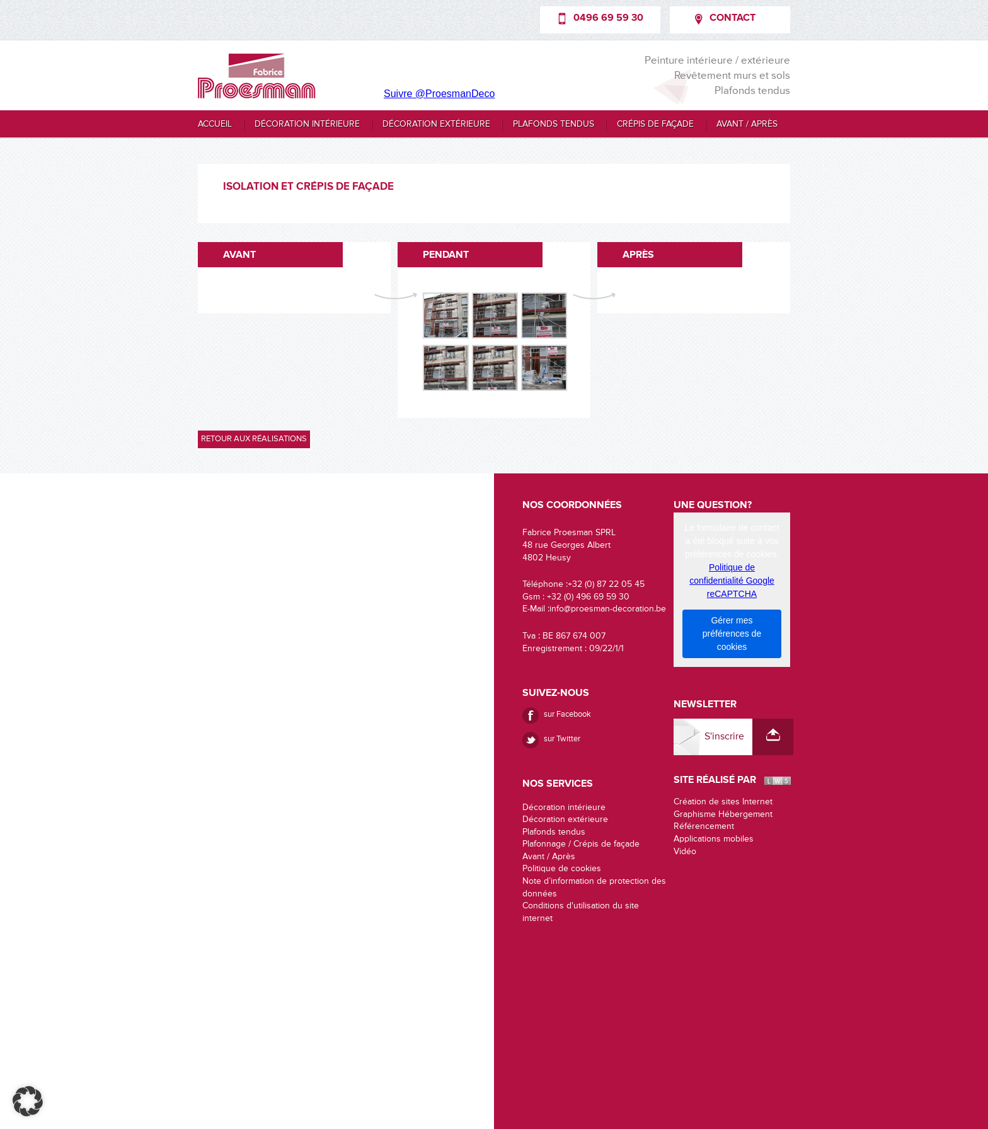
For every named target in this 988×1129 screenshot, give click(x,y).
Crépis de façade (655, 124)
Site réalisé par (715, 780)
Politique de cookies (561, 868)
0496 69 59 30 (608, 18)
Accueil (215, 124)
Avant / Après (747, 124)
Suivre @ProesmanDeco (439, 93)
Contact (732, 18)
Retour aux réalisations (254, 439)
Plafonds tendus (553, 124)
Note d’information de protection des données (594, 887)
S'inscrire (724, 737)
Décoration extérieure (436, 124)
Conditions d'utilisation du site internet (580, 912)
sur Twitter (562, 739)
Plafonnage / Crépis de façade (581, 844)
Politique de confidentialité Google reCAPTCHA (731, 580)
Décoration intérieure (307, 124)
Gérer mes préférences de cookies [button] (732, 633)
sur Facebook (567, 714)
